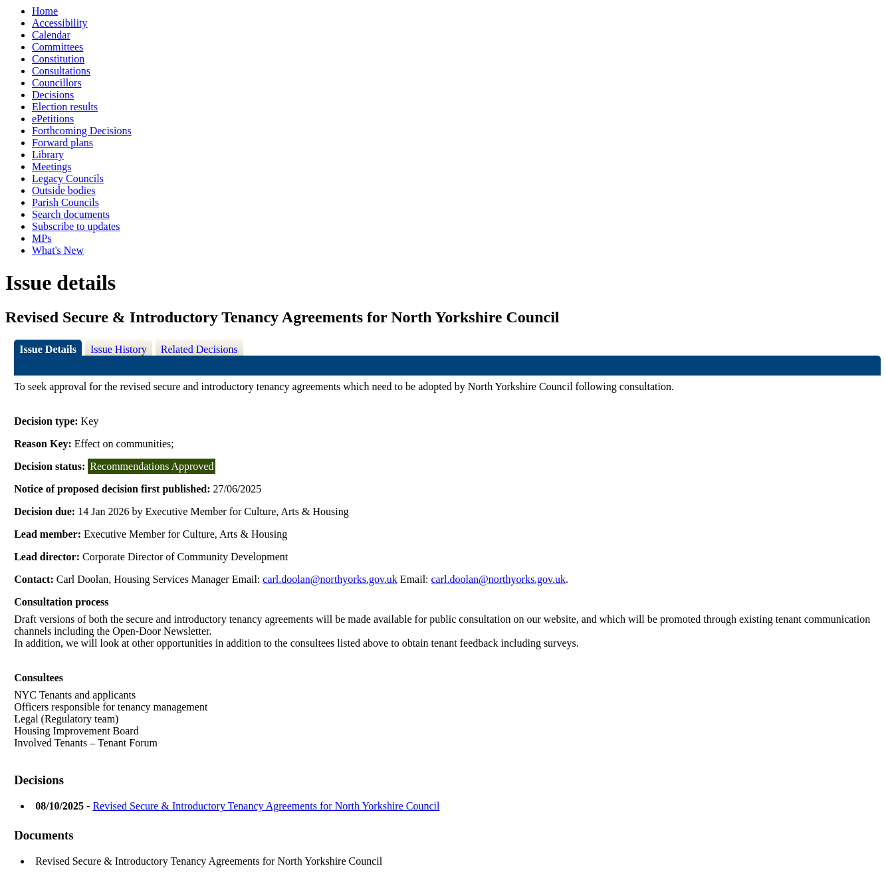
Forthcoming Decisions (82, 130)
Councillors (57, 82)
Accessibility (60, 23)
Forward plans (62, 142)
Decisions (53, 94)
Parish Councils (65, 202)
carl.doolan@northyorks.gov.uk (330, 579)
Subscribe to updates (76, 226)
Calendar (51, 35)
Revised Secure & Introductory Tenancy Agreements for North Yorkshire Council (265, 806)
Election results (65, 106)
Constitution (58, 58)
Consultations (61, 70)
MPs (41, 238)
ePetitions (53, 118)
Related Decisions (199, 349)
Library (48, 154)
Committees (57, 47)
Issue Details (47, 349)
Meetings (52, 166)
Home (45, 11)
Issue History (118, 349)
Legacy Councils (68, 178)
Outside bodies (64, 190)
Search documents (71, 214)
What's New (58, 250)
